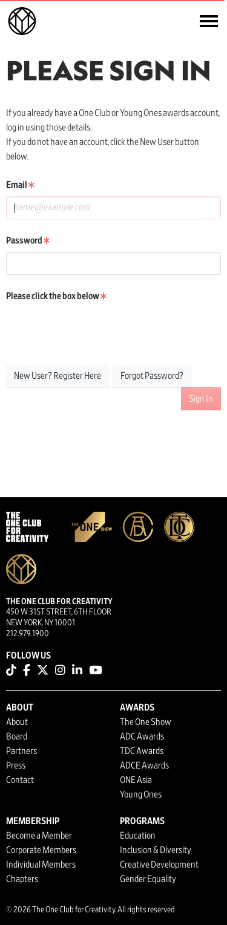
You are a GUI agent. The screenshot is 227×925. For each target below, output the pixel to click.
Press (15, 765)
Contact (20, 780)
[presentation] (98, 331)
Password (28, 240)
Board (16, 736)
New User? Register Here (57, 376)
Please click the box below (56, 296)
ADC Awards (142, 736)
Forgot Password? (151, 376)
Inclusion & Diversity (155, 850)
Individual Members (41, 864)
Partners (21, 751)
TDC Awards (141, 751)
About (17, 722)
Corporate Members (41, 850)
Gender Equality (148, 879)
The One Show (145, 722)
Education (138, 835)
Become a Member (39, 835)
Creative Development (159, 864)
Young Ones (141, 794)
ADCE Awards (144, 765)
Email (20, 185)
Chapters (22, 879)
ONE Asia (136, 780)
